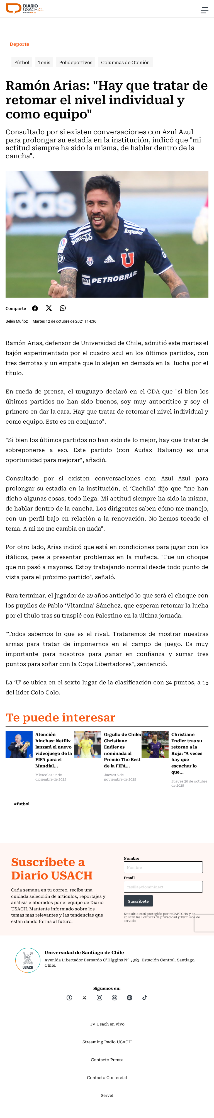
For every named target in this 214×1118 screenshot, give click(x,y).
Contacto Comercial (107, 1077)
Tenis (44, 62)
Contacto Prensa (107, 1059)
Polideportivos (75, 62)
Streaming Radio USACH (107, 1042)
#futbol (22, 804)
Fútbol (21, 62)
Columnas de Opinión (125, 62)
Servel (107, 1095)
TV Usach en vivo (107, 1024)
